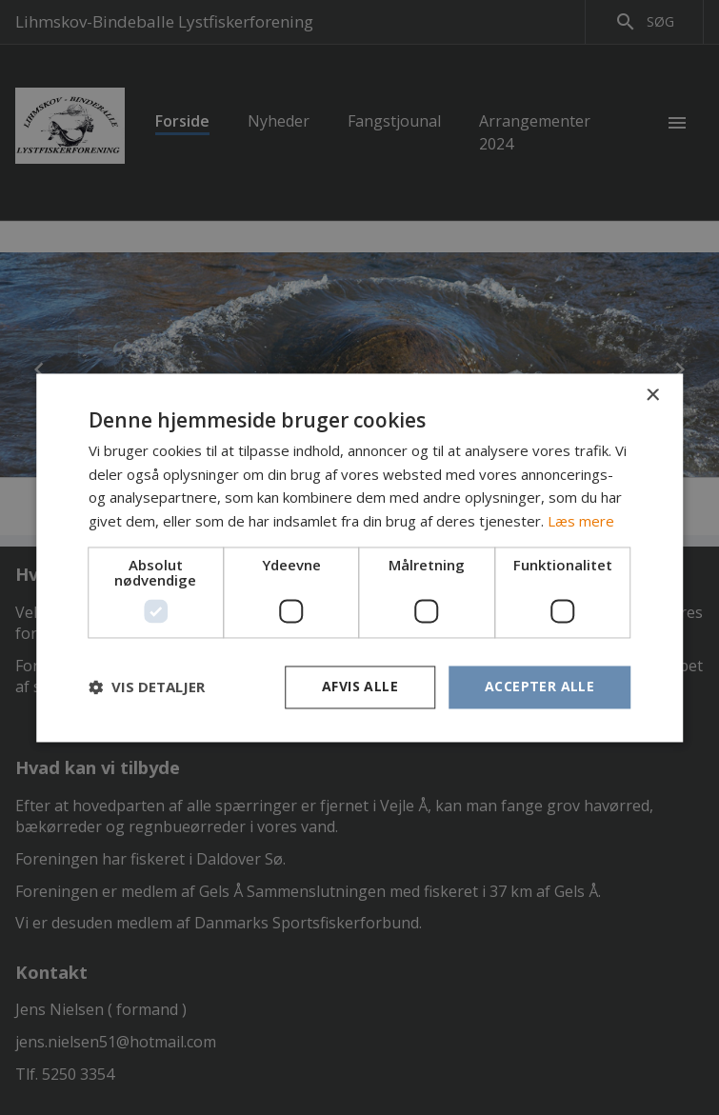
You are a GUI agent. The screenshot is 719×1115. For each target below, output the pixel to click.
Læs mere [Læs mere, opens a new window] (581, 521)
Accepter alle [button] (539, 686)
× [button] (652, 395)
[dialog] (359, 557)
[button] (147, 687)
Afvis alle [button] (360, 686)
